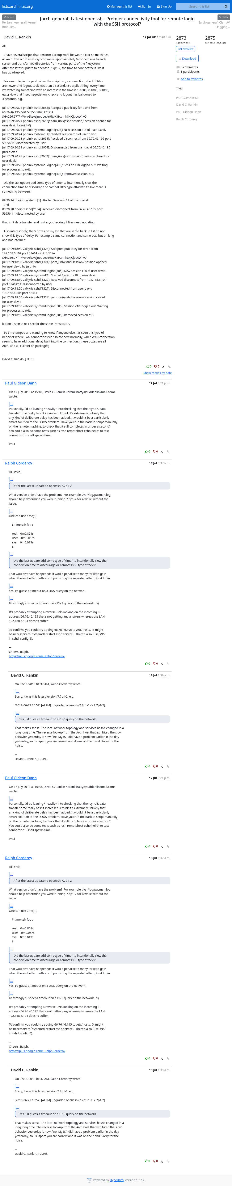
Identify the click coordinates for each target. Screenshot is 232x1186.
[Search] (226, 6)
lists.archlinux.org (17, 6)
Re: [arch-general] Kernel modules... (19, 24)
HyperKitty (117, 1180)
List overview (185, 49)
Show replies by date (157, 373)
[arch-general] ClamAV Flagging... (214, 24)
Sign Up (164, 6)
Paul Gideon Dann (21, 383)
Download (187, 58)
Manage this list (119, 6)
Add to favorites (189, 79)
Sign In (144, 6)
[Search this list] (199, 6)
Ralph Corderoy (18, 463)
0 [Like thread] (149, 366)
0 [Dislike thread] (156, 366)
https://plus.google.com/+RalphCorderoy (37, 656)
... (11, 404)
